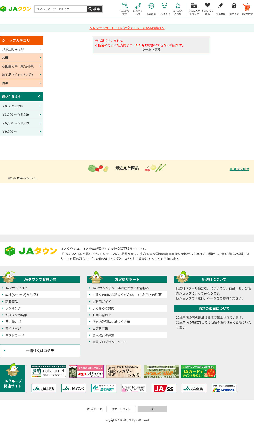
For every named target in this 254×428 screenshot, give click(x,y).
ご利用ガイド (101, 301)
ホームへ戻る (151, 49)
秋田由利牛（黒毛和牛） (19, 66)
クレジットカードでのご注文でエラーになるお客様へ (127, 27)
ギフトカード (14, 335)
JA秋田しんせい (13, 49)
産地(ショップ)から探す (22, 294)
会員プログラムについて (109, 341)
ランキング (13, 308)
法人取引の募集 (103, 335)
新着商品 (11, 301)
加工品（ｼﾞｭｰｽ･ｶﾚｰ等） (18, 74)
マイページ (13, 328)
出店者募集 (100, 328)
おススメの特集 (16, 315)
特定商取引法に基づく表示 (111, 321)
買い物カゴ (13, 321)
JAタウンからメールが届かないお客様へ (120, 288)
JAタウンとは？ (16, 288)
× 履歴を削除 (239, 168)
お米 (5, 57)
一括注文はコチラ (40, 350)
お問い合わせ (101, 315)
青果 (5, 83)
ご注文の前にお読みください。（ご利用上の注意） (128, 294)
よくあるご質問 (103, 308)
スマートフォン (121, 409)
